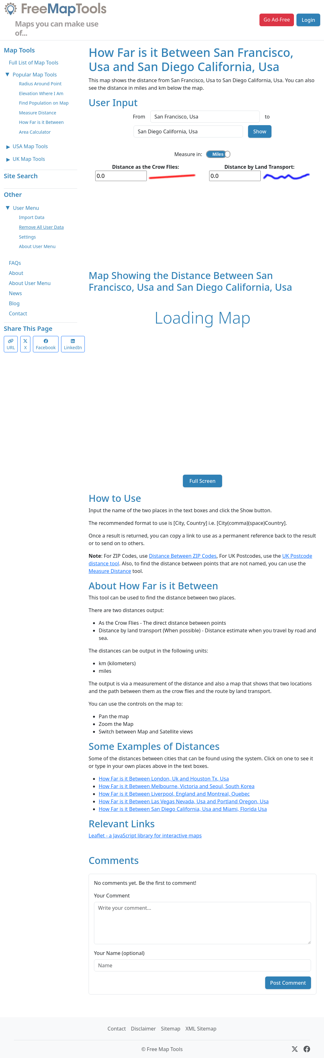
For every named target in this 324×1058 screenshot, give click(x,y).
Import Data (31, 217)
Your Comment (112, 895)
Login (308, 19)
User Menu (26, 207)
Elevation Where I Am (41, 93)
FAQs (15, 262)
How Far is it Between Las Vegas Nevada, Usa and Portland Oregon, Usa (184, 801)
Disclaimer (143, 1028)
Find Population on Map (44, 103)
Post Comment (288, 982)
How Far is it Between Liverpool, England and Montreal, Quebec (174, 793)
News (15, 293)
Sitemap (171, 1028)
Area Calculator (35, 132)
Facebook (46, 344)
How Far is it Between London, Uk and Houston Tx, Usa (164, 778)
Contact (18, 313)
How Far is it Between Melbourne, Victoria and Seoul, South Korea (177, 786)
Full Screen (202, 480)
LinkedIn (73, 344)
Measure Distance (37, 113)
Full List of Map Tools (33, 62)
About (16, 273)
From (139, 116)
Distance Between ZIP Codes (183, 555)
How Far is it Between (41, 122)
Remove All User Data (41, 227)
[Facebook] (306, 1049)
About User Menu (37, 246)
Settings (27, 237)
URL (11, 344)
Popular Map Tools (35, 74)
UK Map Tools (29, 158)
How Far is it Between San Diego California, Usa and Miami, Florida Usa (183, 809)
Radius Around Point (40, 84)
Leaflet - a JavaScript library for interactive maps (145, 835)
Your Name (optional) (119, 953)
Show (259, 131)
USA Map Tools (30, 146)
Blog (14, 303)
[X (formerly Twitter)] (294, 1049)
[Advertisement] (202, 225)
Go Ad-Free (277, 19)
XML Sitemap (200, 1028)
